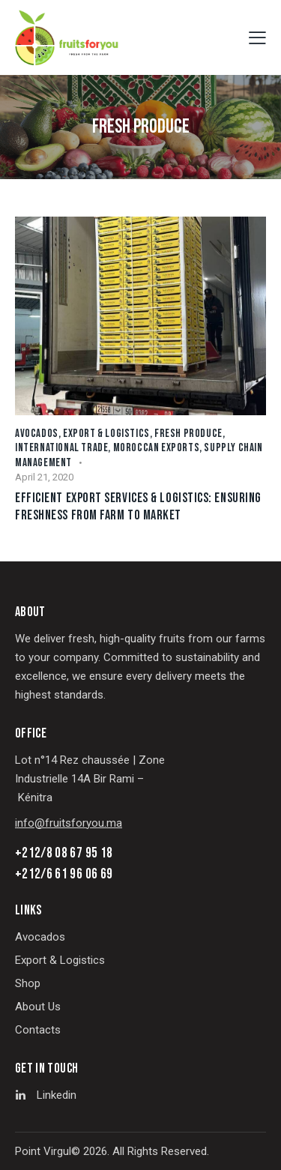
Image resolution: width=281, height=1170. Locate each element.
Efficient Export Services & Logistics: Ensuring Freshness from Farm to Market (138, 506)
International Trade (61, 448)
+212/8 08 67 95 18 (63, 853)
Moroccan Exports (156, 448)
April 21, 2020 (44, 477)
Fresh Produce (188, 433)
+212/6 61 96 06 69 (63, 874)
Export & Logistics (106, 433)
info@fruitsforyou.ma (68, 823)
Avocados (36, 433)
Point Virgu (42, 1151)
